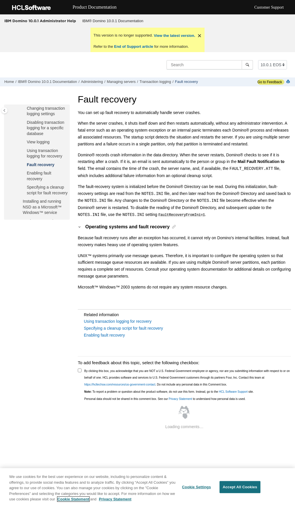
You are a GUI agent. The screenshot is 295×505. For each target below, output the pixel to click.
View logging (38, 142)
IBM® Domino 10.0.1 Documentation (112, 21)
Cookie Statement (73, 499)
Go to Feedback (270, 82)
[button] (24, 108)
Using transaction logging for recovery (118, 321)
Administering (92, 82)
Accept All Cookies (240, 487)
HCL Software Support (233, 391)
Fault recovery (186, 82)
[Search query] (210, 64)
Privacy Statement (180, 398)
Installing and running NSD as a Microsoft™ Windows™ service (42, 207)
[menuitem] (113, 21)
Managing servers (121, 82)
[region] (147, 486)
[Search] (247, 64)
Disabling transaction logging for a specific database (45, 128)
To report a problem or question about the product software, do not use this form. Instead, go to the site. (169, 391)
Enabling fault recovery (104, 335)
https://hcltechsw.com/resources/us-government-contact (120, 384)
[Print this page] (289, 82)
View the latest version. (174, 35)
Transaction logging (155, 82)
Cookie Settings (196, 487)
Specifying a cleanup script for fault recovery (123, 328)
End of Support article (133, 46)
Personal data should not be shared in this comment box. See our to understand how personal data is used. (165, 398)
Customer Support (269, 7)
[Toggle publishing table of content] (4, 110)
